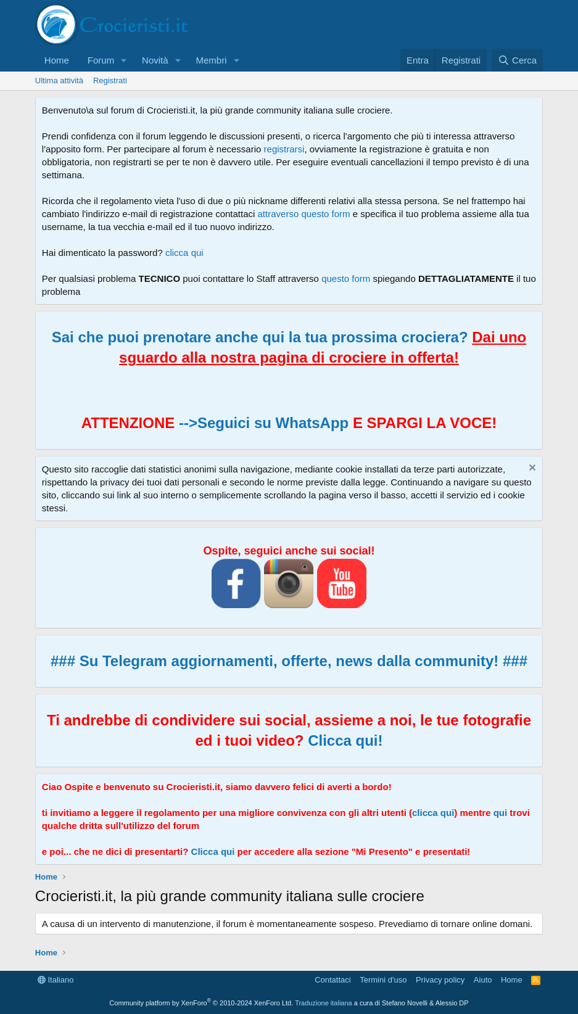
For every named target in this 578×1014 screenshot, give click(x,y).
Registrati (110, 80)
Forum (101, 60)
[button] (124, 60)
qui (500, 812)
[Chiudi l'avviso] (531, 469)
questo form (345, 278)
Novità (155, 60)
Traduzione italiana (323, 1003)
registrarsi (284, 149)
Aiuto (483, 979)
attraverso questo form (304, 213)
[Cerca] (517, 60)
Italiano (56, 979)
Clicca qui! (345, 740)
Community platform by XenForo (201, 1003)
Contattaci (333, 979)
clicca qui (184, 252)
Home (56, 60)
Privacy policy (440, 979)
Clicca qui (213, 851)
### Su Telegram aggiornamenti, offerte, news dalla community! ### (289, 661)
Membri (211, 60)
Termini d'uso (383, 979)
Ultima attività (59, 80)
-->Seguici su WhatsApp (262, 422)
